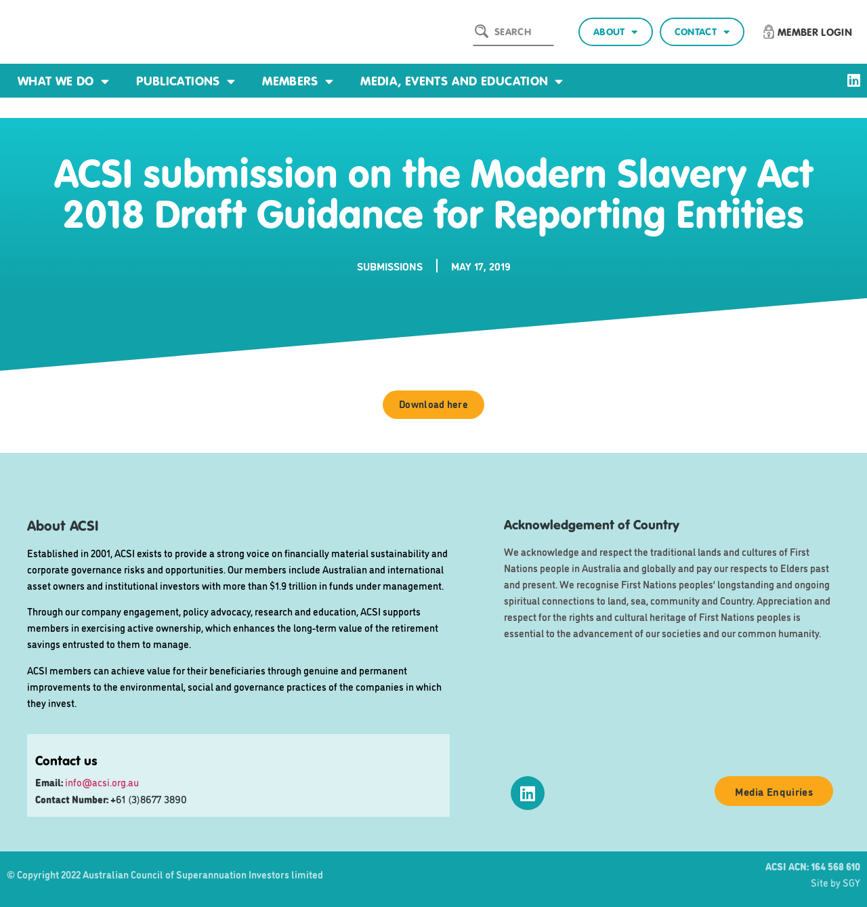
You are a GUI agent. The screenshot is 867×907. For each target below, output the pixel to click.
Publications (185, 81)
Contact (702, 32)
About (615, 32)
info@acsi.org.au (102, 782)
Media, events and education (462, 81)
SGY (851, 882)
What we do (63, 81)
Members (297, 81)
